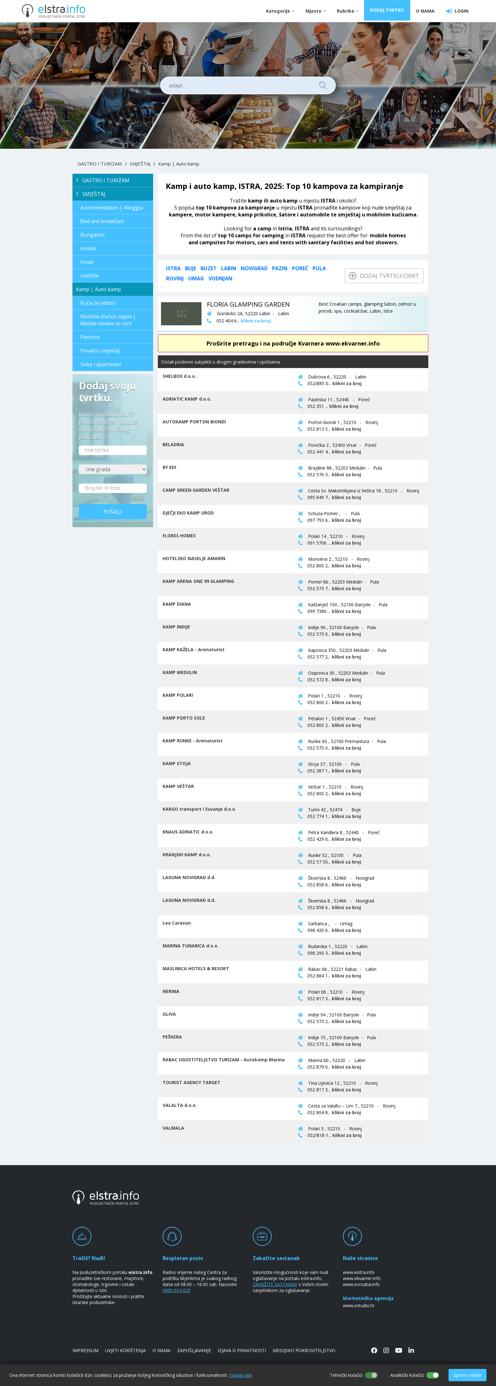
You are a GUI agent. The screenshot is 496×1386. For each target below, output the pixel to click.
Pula (319, 268)
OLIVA (169, 1014)
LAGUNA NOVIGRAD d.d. (189, 877)
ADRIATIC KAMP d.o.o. (187, 399)
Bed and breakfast (102, 221)
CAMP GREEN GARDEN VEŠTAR (196, 490)
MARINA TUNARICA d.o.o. (191, 946)
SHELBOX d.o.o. (179, 376)
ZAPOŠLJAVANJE (194, 1350)
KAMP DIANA (177, 604)
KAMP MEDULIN (180, 672)
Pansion (90, 337)
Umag (196, 278)
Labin (228, 268)
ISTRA (173, 268)
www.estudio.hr (359, 1305)
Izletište (89, 275)
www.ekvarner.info (362, 1278)
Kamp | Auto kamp (178, 163)
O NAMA (425, 11)
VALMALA (173, 1128)
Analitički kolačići (407, 1375)
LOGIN (457, 11)
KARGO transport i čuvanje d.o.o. (199, 809)
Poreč (300, 268)
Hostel (88, 248)
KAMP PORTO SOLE (184, 718)
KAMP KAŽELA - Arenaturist (194, 649)
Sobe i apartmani (100, 364)
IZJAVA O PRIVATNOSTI (242, 1350)
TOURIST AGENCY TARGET (191, 1082)
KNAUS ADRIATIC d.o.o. (188, 832)
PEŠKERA (172, 1037)
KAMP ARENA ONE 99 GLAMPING (198, 581)
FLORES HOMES (179, 536)
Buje (190, 268)
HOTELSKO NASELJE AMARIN (194, 558)
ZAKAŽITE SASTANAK (275, 1284)
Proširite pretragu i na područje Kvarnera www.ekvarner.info (293, 343)
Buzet (209, 268)
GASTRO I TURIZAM (100, 163)
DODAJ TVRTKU (388, 11)
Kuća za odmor (98, 302)
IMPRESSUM (85, 1350)
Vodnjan (220, 278)
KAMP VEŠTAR (178, 786)
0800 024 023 (176, 1290)
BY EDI (169, 467)
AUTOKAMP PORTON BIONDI (194, 422)
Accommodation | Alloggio (111, 207)
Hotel (86, 262)
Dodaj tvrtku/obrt (384, 275)
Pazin (280, 268)
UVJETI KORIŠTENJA (125, 1350)
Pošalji (112, 511)
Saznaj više (240, 1375)
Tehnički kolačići (346, 1375)
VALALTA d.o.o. (180, 1105)
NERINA (171, 991)
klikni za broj (347, 383)
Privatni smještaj (100, 350)
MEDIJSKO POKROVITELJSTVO (304, 1350)
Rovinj (175, 278)
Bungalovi (92, 234)
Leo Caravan (177, 923)
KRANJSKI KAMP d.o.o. (187, 855)
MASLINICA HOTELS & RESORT (196, 968)
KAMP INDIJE (176, 627)
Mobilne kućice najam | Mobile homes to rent (108, 320)
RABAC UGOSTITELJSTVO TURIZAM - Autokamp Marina (224, 1060)
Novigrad (254, 268)
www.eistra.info (359, 1272)
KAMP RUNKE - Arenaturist (193, 741)
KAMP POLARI (178, 695)
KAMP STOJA (177, 763)
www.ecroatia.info (361, 1284)
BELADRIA (173, 444)
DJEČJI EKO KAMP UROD (188, 513)
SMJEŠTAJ (140, 163)
